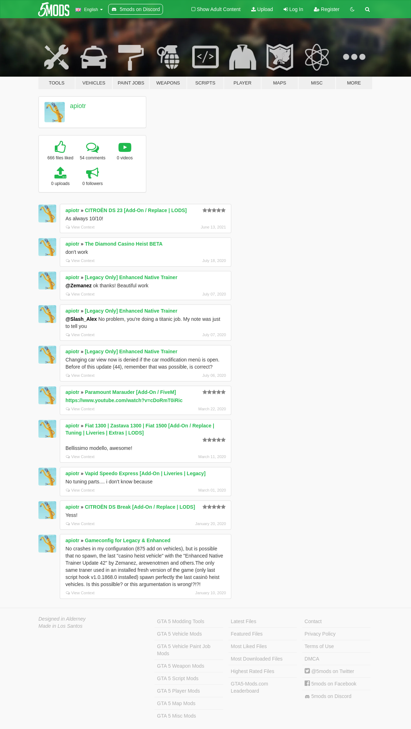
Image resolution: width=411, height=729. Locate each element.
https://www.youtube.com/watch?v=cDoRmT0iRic (124, 400)
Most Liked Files (249, 646)
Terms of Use (319, 646)
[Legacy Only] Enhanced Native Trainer (131, 277)
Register (326, 9)
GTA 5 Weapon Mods (180, 666)
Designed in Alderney (62, 619)
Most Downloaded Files (257, 659)
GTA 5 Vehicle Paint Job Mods (183, 649)
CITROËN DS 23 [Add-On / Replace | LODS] (135, 210)
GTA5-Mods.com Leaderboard (249, 687)
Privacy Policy (320, 634)
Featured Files (247, 634)
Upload (262, 9)
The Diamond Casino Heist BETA (123, 244)
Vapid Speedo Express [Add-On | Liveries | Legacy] (145, 473)
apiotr (78, 105)
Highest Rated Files (252, 671)
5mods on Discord (328, 696)
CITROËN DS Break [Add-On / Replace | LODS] (140, 507)
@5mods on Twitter (329, 671)
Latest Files (244, 621)
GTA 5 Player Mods (178, 691)
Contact (313, 621)
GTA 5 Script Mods (177, 678)
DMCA (312, 659)
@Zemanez (78, 285)
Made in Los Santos (60, 626)
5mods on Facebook (331, 684)
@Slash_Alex (81, 319)
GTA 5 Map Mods (176, 703)
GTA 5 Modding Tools (180, 621)
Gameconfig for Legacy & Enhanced (127, 540)
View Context (80, 227)
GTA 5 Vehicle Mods (179, 634)
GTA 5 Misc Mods (176, 716)
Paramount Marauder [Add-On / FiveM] (130, 392)
